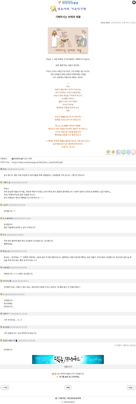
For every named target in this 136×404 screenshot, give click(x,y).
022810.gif (17, 158)
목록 (68, 387)
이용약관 (62, 398)
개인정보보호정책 (74, 398)
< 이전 (4, 387)
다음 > (131, 387)
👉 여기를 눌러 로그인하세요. (68, 376)
